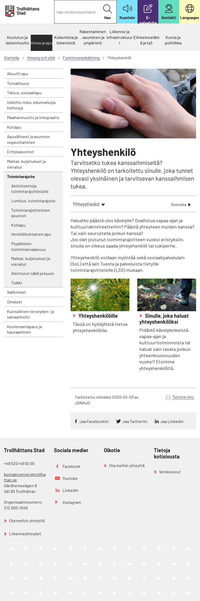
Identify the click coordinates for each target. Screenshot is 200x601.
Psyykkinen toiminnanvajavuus (28, 246)
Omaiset (14, 301)
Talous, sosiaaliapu (24, 92)
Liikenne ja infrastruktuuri (120, 37)
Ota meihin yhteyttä (27, 520)
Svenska (178, 204)
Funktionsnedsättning (81, 57)
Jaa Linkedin (172, 421)
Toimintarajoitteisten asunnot (30, 213)
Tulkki (16, 282)
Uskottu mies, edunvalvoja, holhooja (31, 105)
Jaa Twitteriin (134, 421)
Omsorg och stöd (41, 57)
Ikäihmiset (16, 292)
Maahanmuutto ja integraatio (33, 117)
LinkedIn (70, 490)
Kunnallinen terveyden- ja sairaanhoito (30, 314)
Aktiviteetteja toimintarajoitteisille (30, 188)
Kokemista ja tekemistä (66, 40)
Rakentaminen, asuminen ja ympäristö (92, 37)
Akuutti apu (17, 73)
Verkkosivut (170, 471)
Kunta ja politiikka (173, 40)
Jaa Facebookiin (94, 421)
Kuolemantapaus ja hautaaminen (24, 329)
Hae (107, 12)
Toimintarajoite (21, 176)
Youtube (70, 478)
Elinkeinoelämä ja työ (146, 40)
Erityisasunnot (20, 151)
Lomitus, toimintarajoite (33, 200)
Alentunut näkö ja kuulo (32, 273)
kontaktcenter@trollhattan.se (25, 477)
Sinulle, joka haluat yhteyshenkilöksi (164, 319)
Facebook (71, 466)
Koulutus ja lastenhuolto (17, 40)
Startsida (11, 57)
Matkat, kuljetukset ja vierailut (26, 164)
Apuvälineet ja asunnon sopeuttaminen (28, 139)
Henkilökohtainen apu (31, 234)
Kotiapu (14, 127)
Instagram (72, 502)
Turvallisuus (18, 83)
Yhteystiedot (86, 204)
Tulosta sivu (183, 396)
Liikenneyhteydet (25, 533)
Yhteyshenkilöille (97, 316)
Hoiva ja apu (41, 42)
